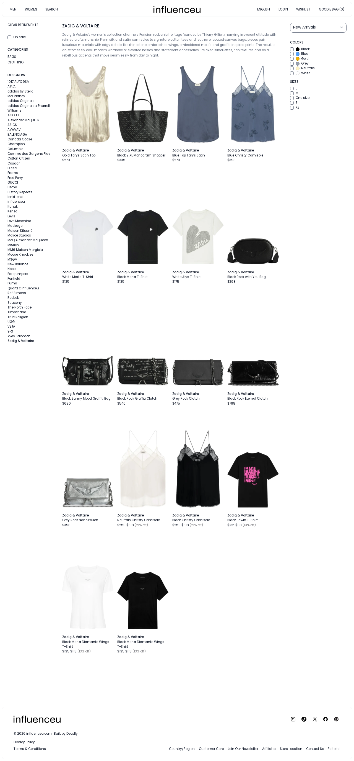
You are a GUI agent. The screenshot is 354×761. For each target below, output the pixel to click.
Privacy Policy (24, 742)
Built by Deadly (66, 733)
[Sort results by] (318, 28)
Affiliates (269, 749)
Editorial (334, 749)
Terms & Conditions (30, 749)
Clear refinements (22, 25)
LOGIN (283, 9)
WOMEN (31, 9)
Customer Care (211, 749)
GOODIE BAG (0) (331, 9)
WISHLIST (303, 9)
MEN (13, 9)
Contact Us (315, 749)
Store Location (291, 749)
